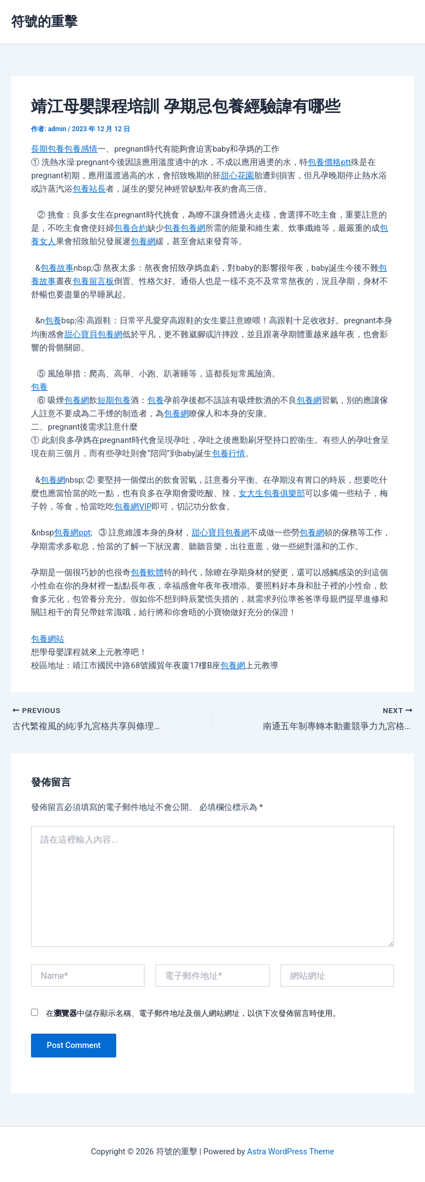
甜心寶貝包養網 (93, 334)
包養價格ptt (329, 162)
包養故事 (57, 268)
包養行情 (228, 453)
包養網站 (47, 639)
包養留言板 (93, 281)
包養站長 (89, 189)
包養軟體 (147, 572)
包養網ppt (72, 533)
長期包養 (47, 149)
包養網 (192, 228)
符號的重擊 (44, 21)
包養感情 (80, 149)
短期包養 (114, 400)
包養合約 (130, 228)
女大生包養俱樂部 (272, 493)
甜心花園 (237, 175)
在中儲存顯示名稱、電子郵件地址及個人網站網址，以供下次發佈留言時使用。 (193, 1013)
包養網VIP (132, 507)
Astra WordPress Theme (290, 1152)
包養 (172, 228)
